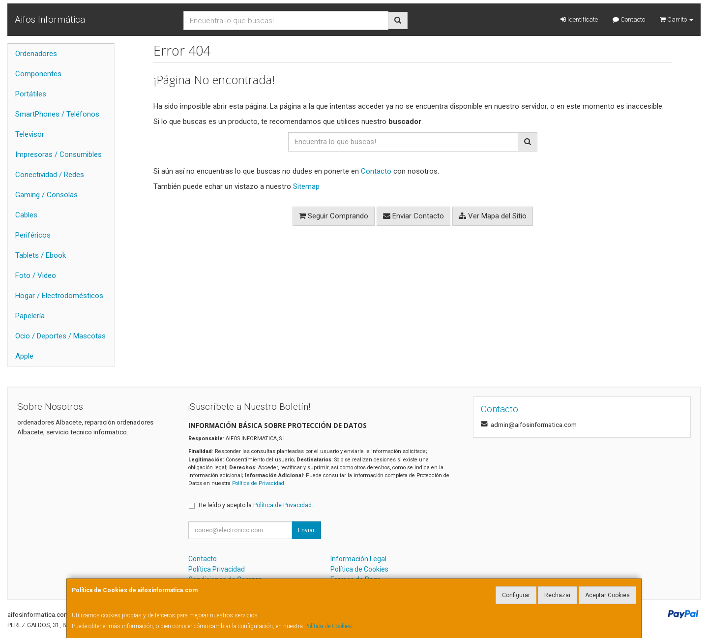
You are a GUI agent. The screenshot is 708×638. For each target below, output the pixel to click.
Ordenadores (36, 53)
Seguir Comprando (333, 216)
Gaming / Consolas (46, 194)
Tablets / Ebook (40, 255)
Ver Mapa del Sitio (493, 216)
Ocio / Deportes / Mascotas (60, 336)
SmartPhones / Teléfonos (57, 114)
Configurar (516, 595)
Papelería (30, 315)
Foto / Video (35, 275)
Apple (24, 356)
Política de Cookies (328, 626)
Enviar (306, 530)
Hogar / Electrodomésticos (59, 295)
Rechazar (557, 595)
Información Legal (358, 559)
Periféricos (33, 235)
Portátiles (30, 94)
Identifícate (579, 19)
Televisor (29, 134)
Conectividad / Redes (49, 174)
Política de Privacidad (258, 483)
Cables (26, 215)
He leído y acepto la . (256, 505)
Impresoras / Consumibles (58, 154)
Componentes (38, 73)
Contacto (629, 19)
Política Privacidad (216, 569)
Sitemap (306, 186)
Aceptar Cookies (607, 595)
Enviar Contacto (413, 216)
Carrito (676, 19)
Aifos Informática (50, 19)
